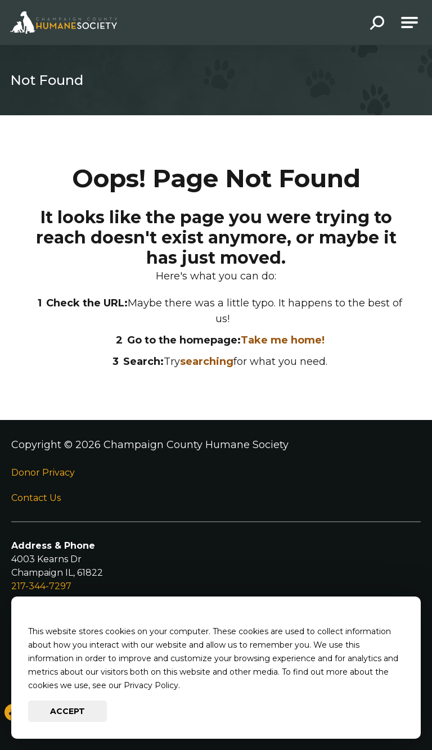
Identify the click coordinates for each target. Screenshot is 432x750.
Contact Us (36, 498)
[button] (377, 24)
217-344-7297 (41, 586)
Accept (67, 711)
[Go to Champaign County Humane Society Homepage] (63, 22)
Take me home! (283, 340)
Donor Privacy (43, 472)
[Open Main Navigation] (409, 22)
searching (206, 361)
